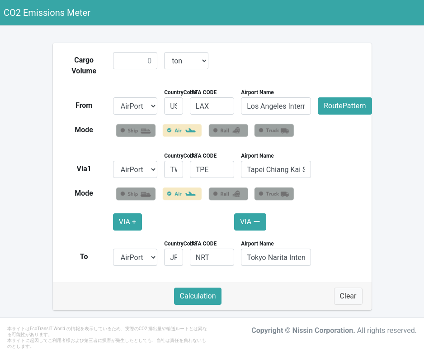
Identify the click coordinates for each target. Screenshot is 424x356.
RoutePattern (345, 105)
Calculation (198, 296)
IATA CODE (203, 92)
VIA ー (250, 221)
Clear (348, 296)
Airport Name (257, 92)
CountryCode (180, 92)
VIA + (127, 221)
